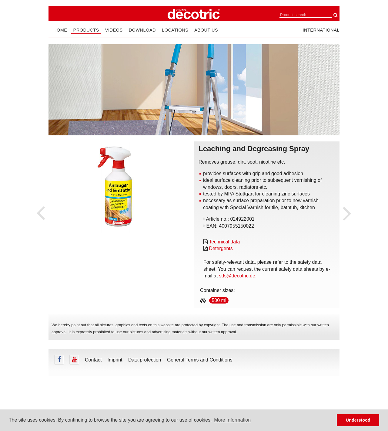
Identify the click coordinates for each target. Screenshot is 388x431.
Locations (175, 30)
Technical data (224, 241)
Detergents (220, 248)
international (321, 30)
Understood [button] (358, 420)
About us (206, 30)
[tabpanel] (117, 187)
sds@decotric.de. (238, 275)
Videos (114, 30)
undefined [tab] (117, 243)
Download (142, 30)
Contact (93, 359)
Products (86, 30)
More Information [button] (232, 420)
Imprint (115, 359)
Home (60, 30)
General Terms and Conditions (199, 359)
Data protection (144, 359)
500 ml (219, 300)
